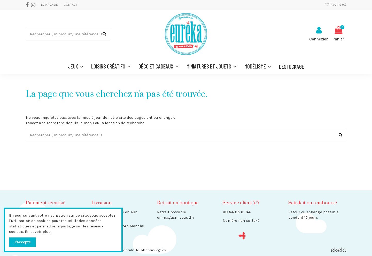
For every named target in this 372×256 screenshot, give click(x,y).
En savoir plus (38, 231)
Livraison (101, 203)
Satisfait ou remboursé (312, 203)
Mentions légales (153, 250)
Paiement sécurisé (45, 203)
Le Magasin (50, 4)
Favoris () (336, 4)
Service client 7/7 (241, 203)
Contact (70, 4)
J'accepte (22, 242)
